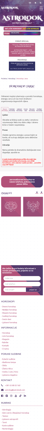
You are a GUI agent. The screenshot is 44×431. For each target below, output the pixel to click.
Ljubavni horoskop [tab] (19, 109)
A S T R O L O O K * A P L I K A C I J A (22, 68)
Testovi (5, 416)
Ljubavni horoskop (9, 322)
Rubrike (5, 342)
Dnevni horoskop (9, 307)
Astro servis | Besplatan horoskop (15, 413)
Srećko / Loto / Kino (10, 372)
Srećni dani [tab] (26, 109)
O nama (5, 349)
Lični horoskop (8, 336)
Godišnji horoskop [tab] (39, 109)
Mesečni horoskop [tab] (32, 109)
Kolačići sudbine (8, 359)
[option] (11, 207)
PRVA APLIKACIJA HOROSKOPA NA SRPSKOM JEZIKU (22, 64)
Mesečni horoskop (9, 313)
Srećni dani (6, 319)
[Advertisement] (22, 238)
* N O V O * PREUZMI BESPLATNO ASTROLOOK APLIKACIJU (23, 45)
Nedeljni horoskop (9, 310)
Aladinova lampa (9, 362)
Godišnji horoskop (9, 316)
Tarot (4, 422)
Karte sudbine (7, 426)
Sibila (4, 365)
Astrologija (6, 410)
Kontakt (5, 346)
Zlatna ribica (7, 369)
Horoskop (11, 79)
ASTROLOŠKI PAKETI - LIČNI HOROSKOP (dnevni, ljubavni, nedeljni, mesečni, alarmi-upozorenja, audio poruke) (23, 52)
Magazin (5, 339)
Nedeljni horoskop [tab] (12, 109)
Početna (4, 79)
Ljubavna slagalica (9, 375)
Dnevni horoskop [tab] (5, 109)
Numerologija (7, 429)
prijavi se (33, 290)
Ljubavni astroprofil (10, 419)
